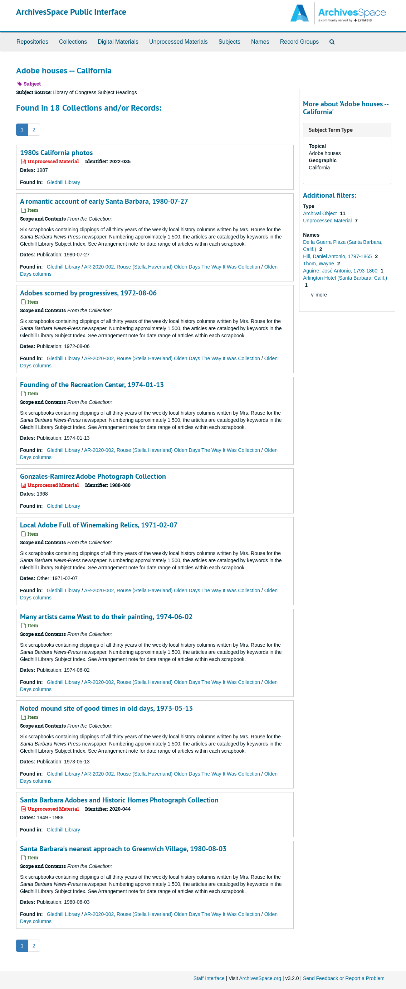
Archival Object (320, 213)
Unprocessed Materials (178, 42)
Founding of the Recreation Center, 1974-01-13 (92, 384)
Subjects (229, 42)
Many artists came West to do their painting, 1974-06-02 (106, 616)
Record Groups (299, 42)
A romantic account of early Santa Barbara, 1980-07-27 (104, 201)
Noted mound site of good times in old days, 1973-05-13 (106, 708)
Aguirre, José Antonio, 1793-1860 (341, 271)
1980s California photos (56, 152)
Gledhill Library (63, 182)
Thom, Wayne (319, 263)
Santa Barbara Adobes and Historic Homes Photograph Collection (119, 800)
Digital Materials (118, 42)
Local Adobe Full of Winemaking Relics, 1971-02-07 (98, 525)
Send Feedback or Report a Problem (344, 978)
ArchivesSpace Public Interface (71, 11)
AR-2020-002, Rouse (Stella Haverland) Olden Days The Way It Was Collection (172, 267)
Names (260, 42)
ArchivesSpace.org (260, 978)
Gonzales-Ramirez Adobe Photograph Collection (93, 476)
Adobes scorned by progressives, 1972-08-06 (88, 293)
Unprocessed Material (328, 220)
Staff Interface (209, 978)
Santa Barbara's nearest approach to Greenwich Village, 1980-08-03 (123, 848)
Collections (73, 42)
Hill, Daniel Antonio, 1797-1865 (338, 256)
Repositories (32, 42)
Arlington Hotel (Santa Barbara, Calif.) (345, 278)
